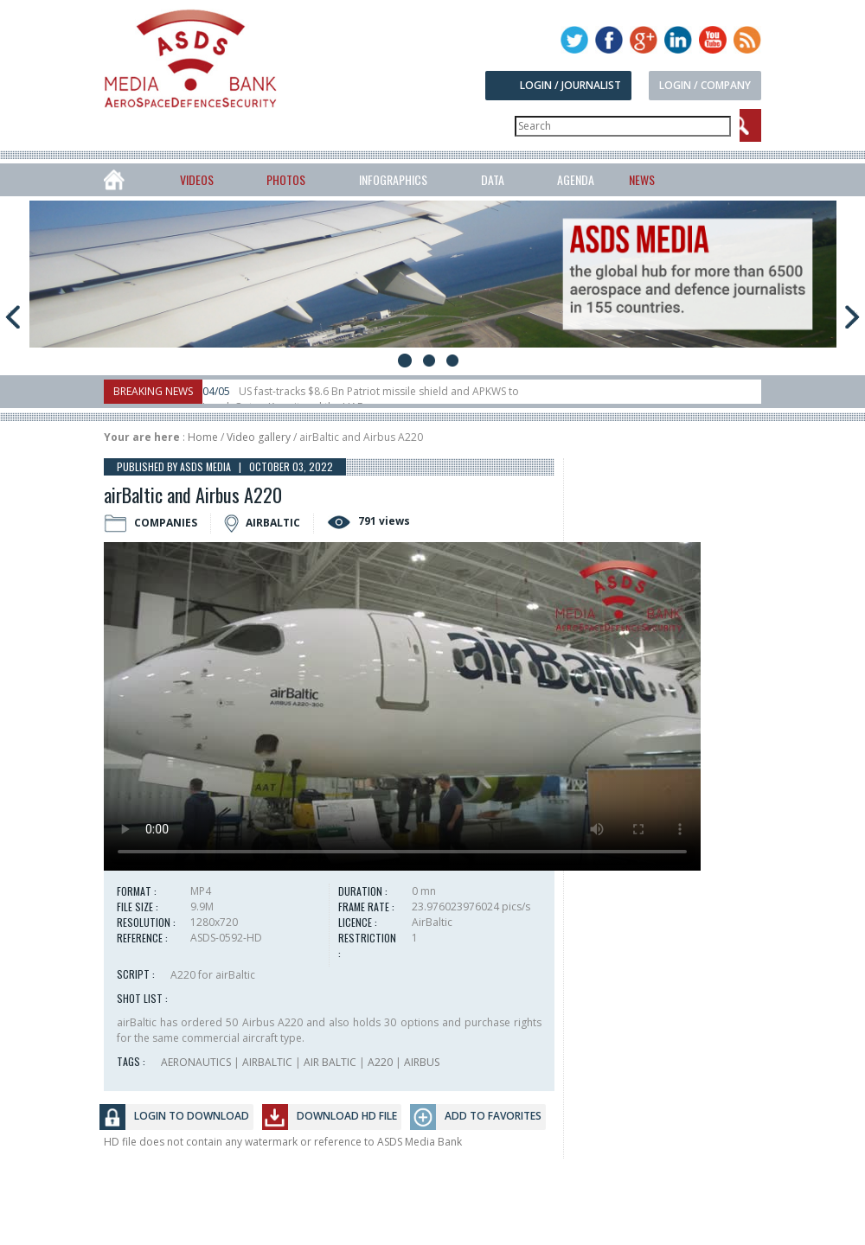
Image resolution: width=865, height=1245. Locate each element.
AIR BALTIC (330, 1062)
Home (203, 437)
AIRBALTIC (267, 1062)
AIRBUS (421, 1062)
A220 (380, 1062)
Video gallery (259, 437)
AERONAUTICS (196, 1062)
